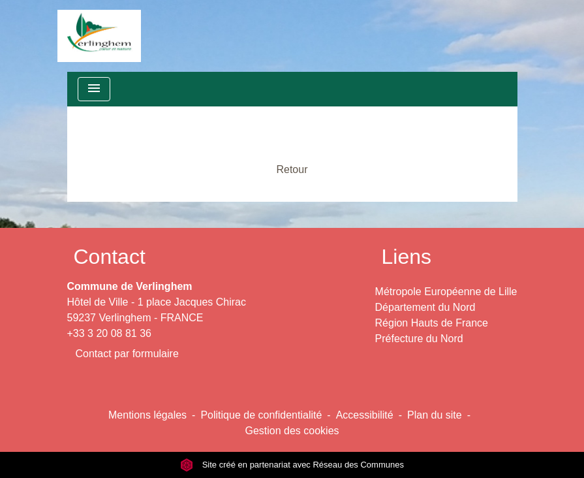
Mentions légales (147, 415)
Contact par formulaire (127, 353)
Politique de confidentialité (261, 415)
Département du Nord (425, 307)
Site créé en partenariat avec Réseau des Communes (292, 465)
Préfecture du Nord (419, 338)
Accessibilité (364, 415)
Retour (291, 169)
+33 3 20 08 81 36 (109, 333)
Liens (407, 256)
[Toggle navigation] (94, 89)
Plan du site (434, 415)
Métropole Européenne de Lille (446, 291)
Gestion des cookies (292, 430)
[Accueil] (99, 36)
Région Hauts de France (431, 322)
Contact (110, 256)
